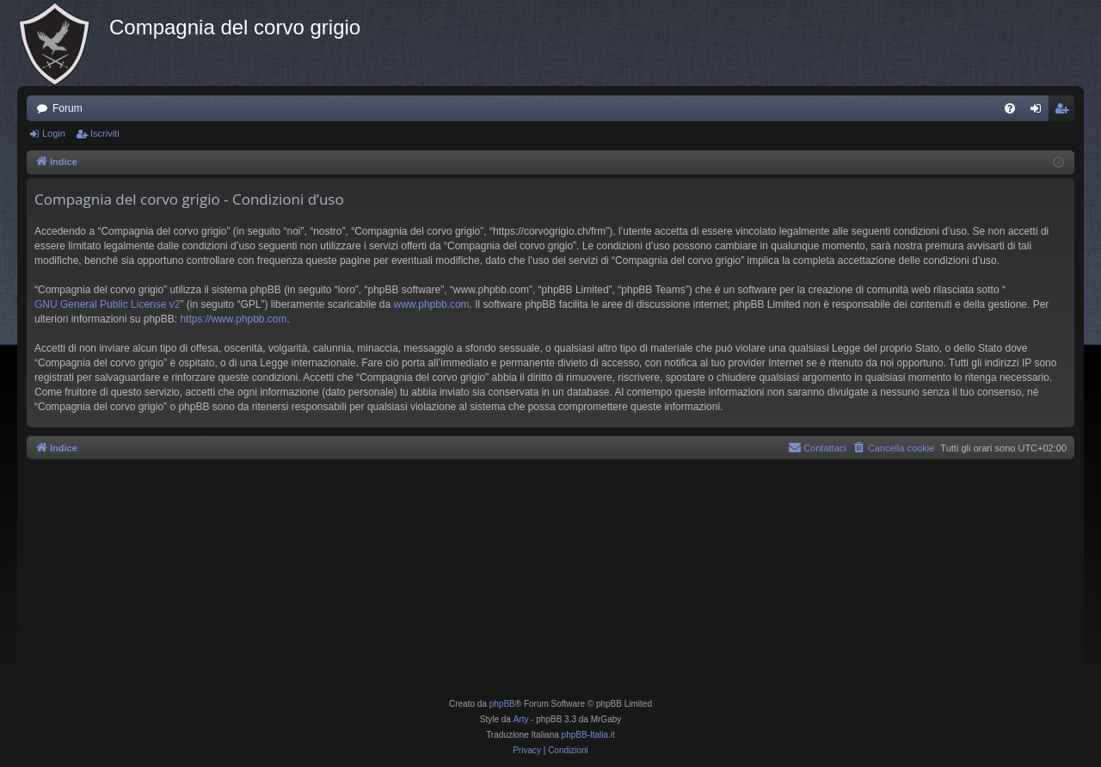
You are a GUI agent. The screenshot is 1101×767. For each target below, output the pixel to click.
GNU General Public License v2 (107, 304)
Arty (521, 719)
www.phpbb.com (432, 304)
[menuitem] (1010, 108)
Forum (67, 108)
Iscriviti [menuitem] (1065, 111)
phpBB (502, 704)
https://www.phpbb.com (233, 319)
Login (53, 133)
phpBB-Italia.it (588, 734)
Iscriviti (105, 133)
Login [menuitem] (1039, 111)
